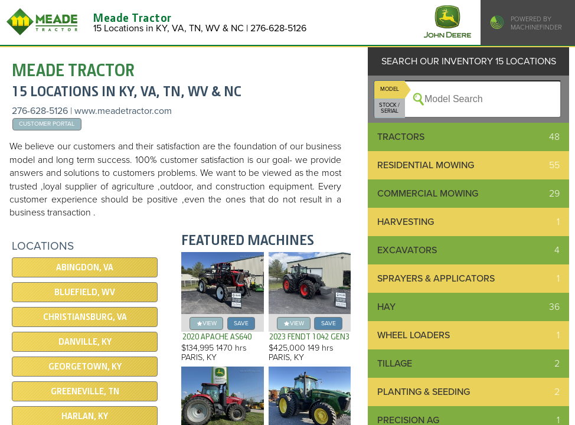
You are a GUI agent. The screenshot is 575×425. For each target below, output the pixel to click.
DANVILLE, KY (85, 341)
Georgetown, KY (85, 366)
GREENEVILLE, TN (85, 391)
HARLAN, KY (84, 416)
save (241, 323)
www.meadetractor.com (123, 111)
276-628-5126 (40, 111)
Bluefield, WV (84, 292)
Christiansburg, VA (85, 317)
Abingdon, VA (84, 267)
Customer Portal (46, 124)
